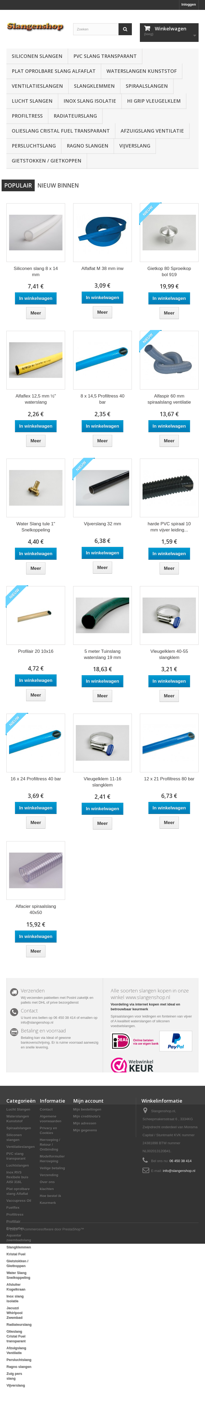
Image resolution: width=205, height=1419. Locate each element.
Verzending (49, 1175)
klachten (47, 1189)
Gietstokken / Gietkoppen (46, 160)
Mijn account (88, 1101)
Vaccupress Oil (18, 1201)
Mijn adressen (84, 1123)
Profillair (13, 1221)
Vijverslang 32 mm (102, 523)
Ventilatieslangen (37, 86)
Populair (18, 185)
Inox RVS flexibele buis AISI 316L (17, 1177)
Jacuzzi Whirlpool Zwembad (14, 1312)
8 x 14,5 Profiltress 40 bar (102, 399)
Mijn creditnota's (87, 1116)
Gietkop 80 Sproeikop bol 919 (169, 271)
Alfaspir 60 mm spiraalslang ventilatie (169, 399)
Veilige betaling (52, 1168)
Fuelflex (12, 1208)
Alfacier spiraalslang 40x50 (35, 909)
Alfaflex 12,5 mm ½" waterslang (35, 399)
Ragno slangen (87, 145)
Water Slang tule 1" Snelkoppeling (35, 526)
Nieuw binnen (58, 185)
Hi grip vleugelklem (154, 101)
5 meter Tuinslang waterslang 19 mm (102, 654)
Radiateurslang (75, 116)
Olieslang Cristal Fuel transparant (61, 131)
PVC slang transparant (105, 56)
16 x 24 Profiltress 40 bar (36, 778)
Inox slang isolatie (90, 101)
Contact (46, 1109)
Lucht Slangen (32, 101)
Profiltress (27, 116)
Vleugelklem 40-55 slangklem (169, 654)
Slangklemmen (94, 86)
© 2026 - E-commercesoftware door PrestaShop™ (45, 1404)
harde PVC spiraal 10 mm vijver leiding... (169, 526)
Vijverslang (134, 145)
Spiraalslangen (147, 86)
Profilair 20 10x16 (35, 651)
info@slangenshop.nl (179, 1171)
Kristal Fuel (15, 1254)
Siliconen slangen (37, 56)
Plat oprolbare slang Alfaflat (54, 71)
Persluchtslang (34, 145)
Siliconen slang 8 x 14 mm (36, 271)
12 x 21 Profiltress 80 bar (169, 778)
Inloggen (189, 4)
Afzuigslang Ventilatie (152, 131)
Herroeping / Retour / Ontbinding (50, 1144)
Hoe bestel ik (50, 1196)
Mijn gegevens (85, 1130)
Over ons (47, 1182)
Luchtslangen (17, 1165)
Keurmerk (48, 1203)
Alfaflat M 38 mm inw (102, 268)
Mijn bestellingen (87, 1109)
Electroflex (15, 1228)
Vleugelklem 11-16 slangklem (102, 782)
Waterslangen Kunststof (142, 71)
